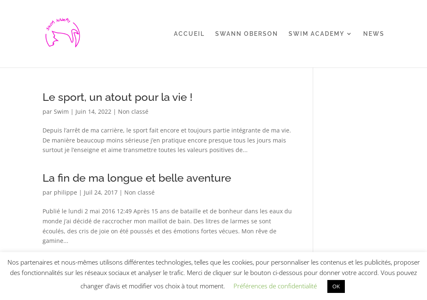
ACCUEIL (189, 34)
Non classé (133, 111)
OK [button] (336, 286)
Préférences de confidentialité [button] (275, 286)
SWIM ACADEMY (316, 34)
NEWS (373, 34)
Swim (61, 111)
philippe (65, 192)
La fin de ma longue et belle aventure (137, 178)
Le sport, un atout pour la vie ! (118, 97)
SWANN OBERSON (246, 34)
